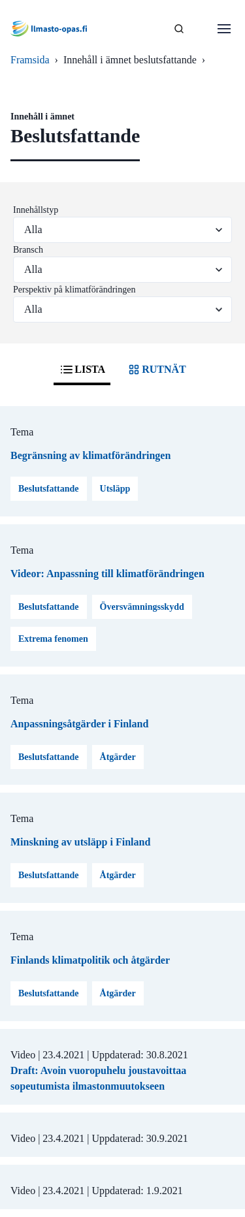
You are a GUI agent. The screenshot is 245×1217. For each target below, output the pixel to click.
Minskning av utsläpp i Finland (80, 841)
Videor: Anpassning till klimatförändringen (107, 573)
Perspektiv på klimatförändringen (74, 289)
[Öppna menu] (224, 29)
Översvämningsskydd (142, 607)
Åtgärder (118, 757)
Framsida (30, 59)
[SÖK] (179, 28)
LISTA (82, 369)
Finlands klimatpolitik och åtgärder (90, 960)
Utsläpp (115, 489)
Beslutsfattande (48, 489)
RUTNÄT (156, 369)
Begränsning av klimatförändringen (90, 455)
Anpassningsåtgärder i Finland (79, 723)
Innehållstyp (35, 210)
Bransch (28, 250)
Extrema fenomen (53, 639)
